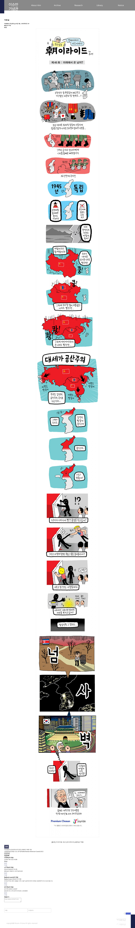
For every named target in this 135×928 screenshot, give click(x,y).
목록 (6, 847)
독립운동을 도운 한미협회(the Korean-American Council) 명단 (25, 851)
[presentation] (67, 907)
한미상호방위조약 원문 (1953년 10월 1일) (20, 849)
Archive (57, 5)
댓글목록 (6, 853)
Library (100, 5)
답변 (5, 863)
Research (78, 5)
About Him (36, 5)
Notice (121, 5)
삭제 (5, 865)
